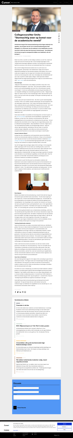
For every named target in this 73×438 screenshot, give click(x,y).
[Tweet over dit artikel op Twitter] (59, 36)
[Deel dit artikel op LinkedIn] (59, 38)
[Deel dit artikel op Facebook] (59, 34)
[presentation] (21, 402)
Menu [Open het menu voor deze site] (66, 2)
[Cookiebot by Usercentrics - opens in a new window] (6, 436)
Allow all (64, 429)
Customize (64, 432)
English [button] (55, 2)
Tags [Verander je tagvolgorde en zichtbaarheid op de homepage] (60, 2)
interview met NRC (21, 116)
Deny (64, 435)
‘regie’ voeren (20, 80)
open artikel (21, 319)
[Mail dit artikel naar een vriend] (59, 40)
